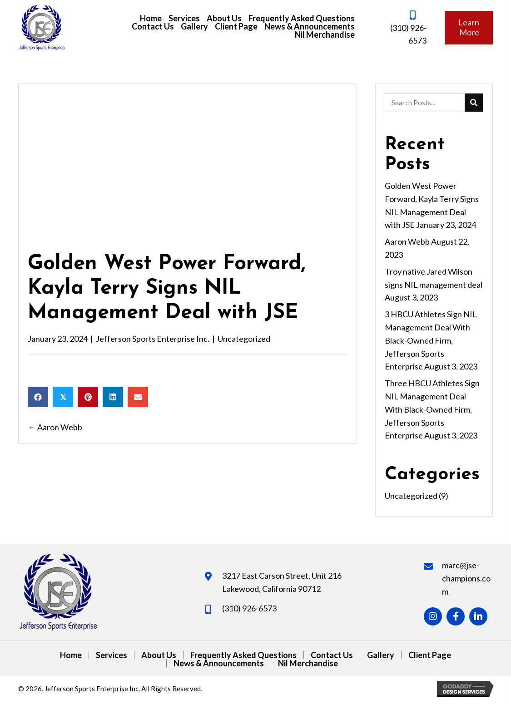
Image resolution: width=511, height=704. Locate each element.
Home (71, 656)
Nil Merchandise (308, 664)
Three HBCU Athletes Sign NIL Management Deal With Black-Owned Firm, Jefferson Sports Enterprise (432, 410)
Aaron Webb (407, 242)
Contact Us (332, 656)
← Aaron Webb (55, 428)
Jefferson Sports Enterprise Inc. (152, 340)
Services (111, 656)
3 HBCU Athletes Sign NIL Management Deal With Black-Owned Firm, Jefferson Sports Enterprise (431, 341)
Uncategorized (244, 340)
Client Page (429, 656)
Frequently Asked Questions (243, 656)
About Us (158, 656)
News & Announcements (219, 664)
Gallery (380, 656)
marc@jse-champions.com (466, 579)
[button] (433, 617)
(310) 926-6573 (249, 609)
